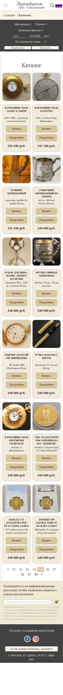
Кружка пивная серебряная (46, 274)
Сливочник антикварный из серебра (46, 193)
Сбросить (45, 47)
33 (27, 569)
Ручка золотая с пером (46, 356)
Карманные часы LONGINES (46, 109)
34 (34, 569)
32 (20, 569)
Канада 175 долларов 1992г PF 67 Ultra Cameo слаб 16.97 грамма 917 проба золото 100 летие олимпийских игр (16, 523)
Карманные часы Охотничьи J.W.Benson (16, 440)
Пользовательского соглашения (38, 607)
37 (54, 569)
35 (41, 569)
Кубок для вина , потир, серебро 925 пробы (16, 275)
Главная (9, 15)
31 (14, 569)
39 (29, 574)
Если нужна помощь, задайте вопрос (31, 649)
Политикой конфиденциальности (40, 619)
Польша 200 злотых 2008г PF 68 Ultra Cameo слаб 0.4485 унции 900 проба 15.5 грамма (46, 523)
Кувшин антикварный (16, 192)
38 (22, 574)
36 (47, 569)
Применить (18, 47)
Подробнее (16, 137)
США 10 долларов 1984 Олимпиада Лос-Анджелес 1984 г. (46, 441)
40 (35, 574)
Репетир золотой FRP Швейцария (16, 356)
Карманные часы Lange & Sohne (16, 109)
